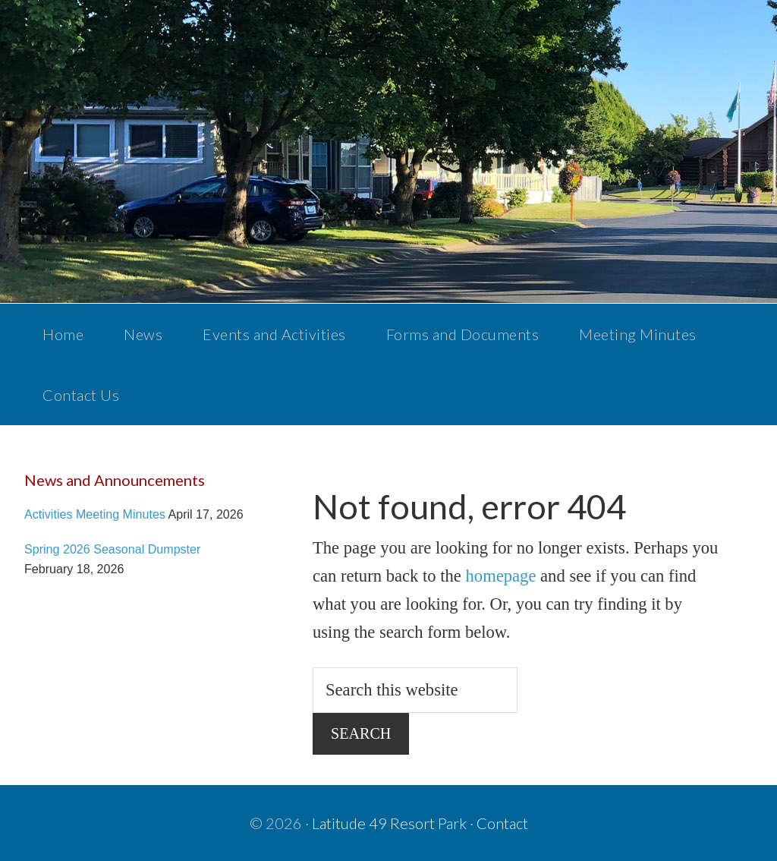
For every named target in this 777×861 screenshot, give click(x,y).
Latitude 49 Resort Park (389, 823)
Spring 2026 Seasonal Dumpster (112, 549)
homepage (501, 575)
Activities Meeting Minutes (94, 514)
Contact (502, 823)
